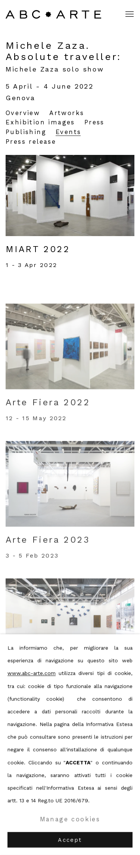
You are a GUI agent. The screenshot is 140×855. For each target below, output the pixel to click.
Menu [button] (128, 14)
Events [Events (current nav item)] (68, 132)
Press (94, 122)
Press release (31, 141)
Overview (23, 113)
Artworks (66, 113)
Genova (20, 98)
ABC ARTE (54, 14)
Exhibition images (40, 122)
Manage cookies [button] (70, 819)
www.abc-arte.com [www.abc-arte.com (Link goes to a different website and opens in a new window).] (31, 673)
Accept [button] (70, 840)
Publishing (26, 132)
